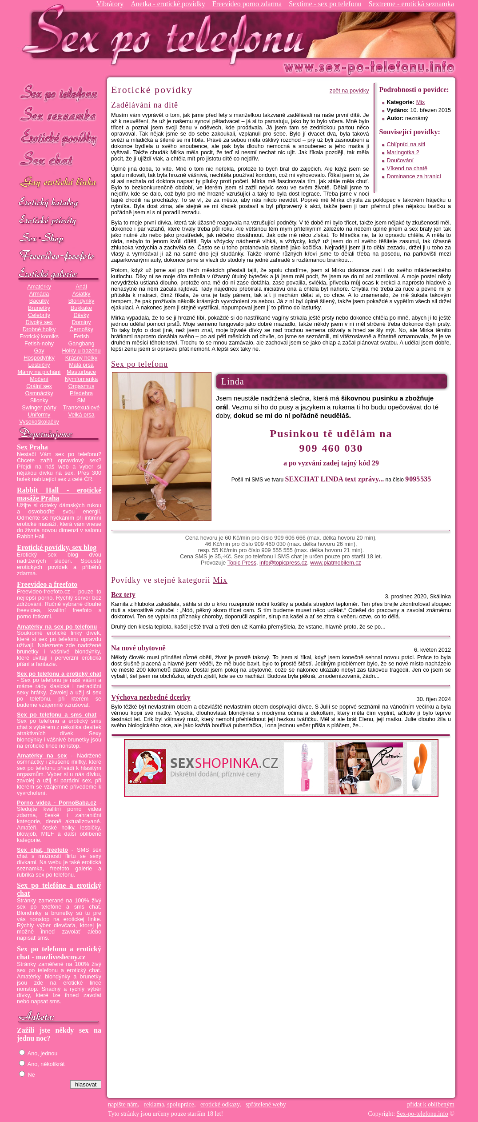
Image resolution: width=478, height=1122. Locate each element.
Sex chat (59, 160)
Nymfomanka (81, 379)
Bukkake (81, 308)
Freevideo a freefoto (47, 584)
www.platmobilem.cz (335, 563)
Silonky (39, 400)
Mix (420, 102)
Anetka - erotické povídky (168, 4)
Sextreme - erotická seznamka (411, 4)
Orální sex (39, 386)
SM (81, 400)
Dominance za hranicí (414, 176)
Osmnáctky (39, 393)
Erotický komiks (39, 336)
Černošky (81, 329)
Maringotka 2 (403, 152)
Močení (39, 379)
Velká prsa (81, 415)
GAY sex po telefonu (59, 183)
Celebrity (39, 315)
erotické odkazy (219, 1104)
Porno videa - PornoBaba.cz (56, 803)
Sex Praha (32, 447)
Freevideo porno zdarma (247, 4)
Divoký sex (38, 322)
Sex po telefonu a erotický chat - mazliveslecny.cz (59, 953)
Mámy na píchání (38, 372)
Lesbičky (39, 365)
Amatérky (39, 287)
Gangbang (81, 344)
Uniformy (39, 415)
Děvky (81, 315)
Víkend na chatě (407, 168)
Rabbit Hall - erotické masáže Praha (59, 494)
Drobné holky (39, 329)
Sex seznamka (59, 115)
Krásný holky (81, 358)
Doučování (400, 160)
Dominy (81, 322)
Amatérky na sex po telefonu (57, 627)
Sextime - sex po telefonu (325, 4)
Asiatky (81, 294)
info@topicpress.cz (283, 563)
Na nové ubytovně (138, 648)
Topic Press (241, 563)
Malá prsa (81, 365)
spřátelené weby (266, 1104)
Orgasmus (81, 386)
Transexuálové (81, 408)
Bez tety (123, 594)
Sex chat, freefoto (42, 850)
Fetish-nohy (39, 344)
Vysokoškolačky (39, 422)
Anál (81, 287)
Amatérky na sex (42, 756)
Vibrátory (109, 4)
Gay (39, 351)
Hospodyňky (39, 358)
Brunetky (39, 308)
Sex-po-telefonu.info (422, 1113)
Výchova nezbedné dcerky (151, 697)
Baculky (39, 301)
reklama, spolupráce (169, 1104)
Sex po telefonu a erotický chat (59, 674)
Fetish (81, 336)
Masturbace (81, 372)
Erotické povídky (59, 137)
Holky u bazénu (81, 351)
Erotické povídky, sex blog (56, 547)
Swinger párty (39, 408)
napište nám (123, 1104)
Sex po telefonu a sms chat (56, 715)
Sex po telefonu (59, 92)
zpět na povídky (349, 91)
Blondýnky (81, 301)
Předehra (81, 393)
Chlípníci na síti (406, 144)
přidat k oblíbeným (430, 1104)
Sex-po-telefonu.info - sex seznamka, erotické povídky (166, 34)
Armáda (39, 294)
